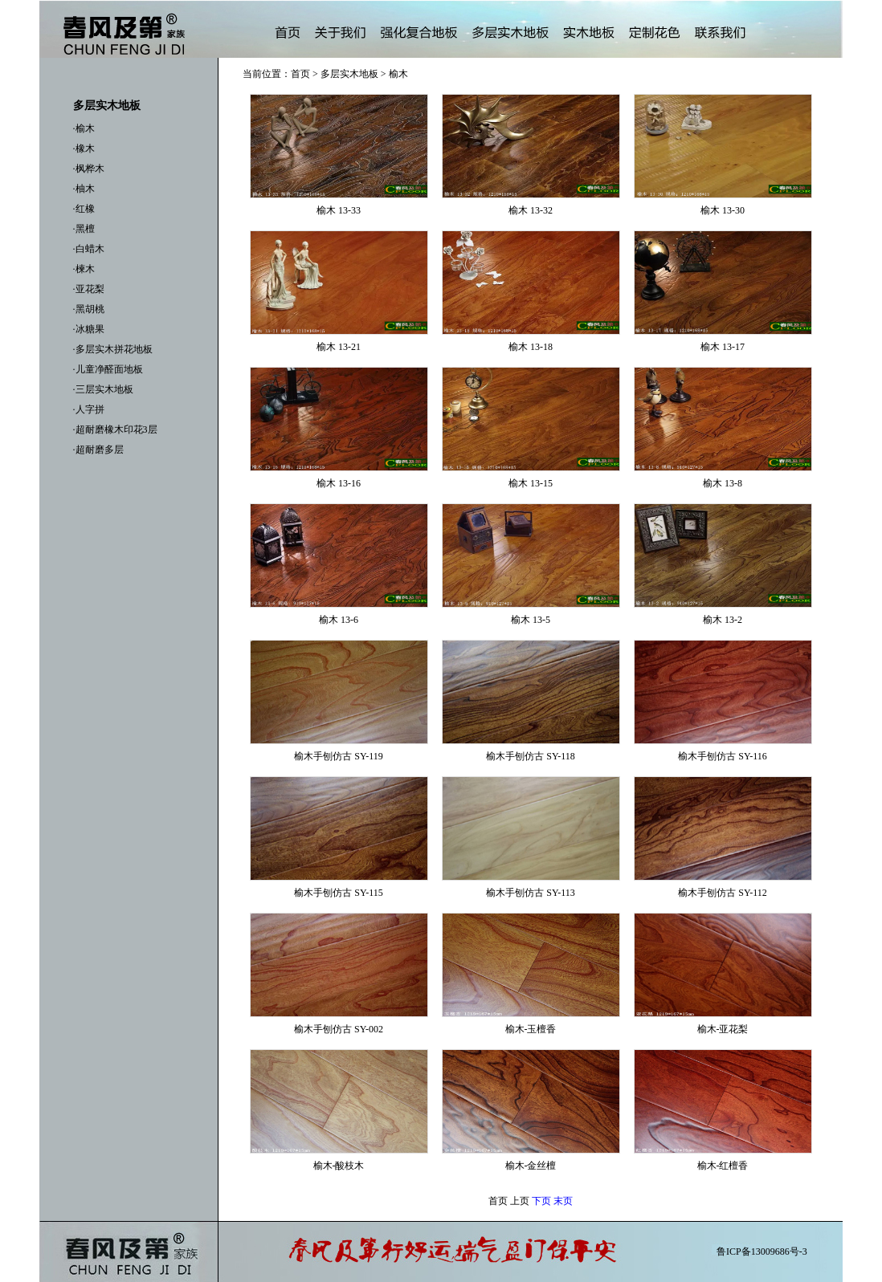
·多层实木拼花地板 (113, 349)
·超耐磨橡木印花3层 (115, 429)
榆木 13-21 (338, 346)
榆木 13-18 (530, 346)
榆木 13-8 (722, 483)
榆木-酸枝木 (339, 1165)
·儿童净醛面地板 (108, 369)
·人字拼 (88, 409)
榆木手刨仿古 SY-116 (722, 756)
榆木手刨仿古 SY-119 (338, 756)
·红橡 (84, 208)
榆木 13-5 (530, 619)
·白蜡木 (88, 248)
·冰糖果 (88, 329)
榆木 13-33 (338, 210)
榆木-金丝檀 (531, 1165)
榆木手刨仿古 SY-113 (530, 892)
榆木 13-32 (530, 210)
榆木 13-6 (338, 619)
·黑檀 (84, 228)
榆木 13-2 (722, 619)
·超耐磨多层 (98, 449)
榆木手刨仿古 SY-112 (722, 892)
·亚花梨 (88, 289)
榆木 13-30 (722, 210)
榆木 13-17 (722, 346)
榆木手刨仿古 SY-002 (338, 1029)
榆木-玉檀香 (531, 1029)
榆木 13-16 (338, 483)
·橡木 (84, 148)
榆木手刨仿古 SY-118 (530, 756)
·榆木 (84, 128)
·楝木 (84, 269)
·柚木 (84, 188)
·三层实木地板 (103, 389)
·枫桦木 (88, 168)
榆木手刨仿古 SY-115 (338, 892)
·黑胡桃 (88, 309)
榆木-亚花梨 (723, 1029)
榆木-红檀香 (723, 1165)
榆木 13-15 (530, 483)
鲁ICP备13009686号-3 (762, 1251)
